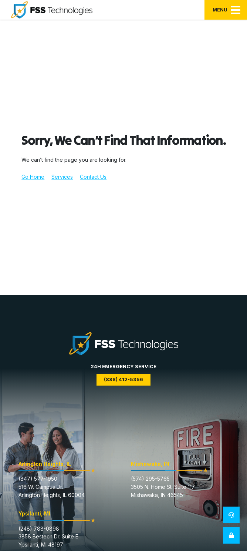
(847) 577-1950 (37, 479)
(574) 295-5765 (150, 479)
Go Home (32, 177)
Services (62, 177)
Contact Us (93, 177)
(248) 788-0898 (38, 528)
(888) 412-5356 (123, 379)
